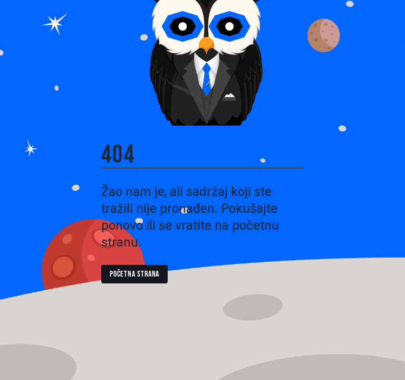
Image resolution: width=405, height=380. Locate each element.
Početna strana (134, 274)
